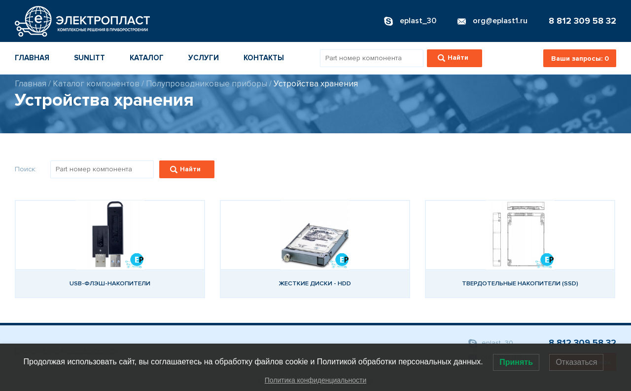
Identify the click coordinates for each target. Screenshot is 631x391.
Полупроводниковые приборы (206, 83)
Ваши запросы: (580, 58)
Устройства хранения (316, 83)
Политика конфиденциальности (316, 380)
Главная (32, 57)
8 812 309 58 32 (582, 20)
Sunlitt (89, 57)
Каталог (147, 57)
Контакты (264, 57)
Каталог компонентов (96, 83)
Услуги (203, 57)
